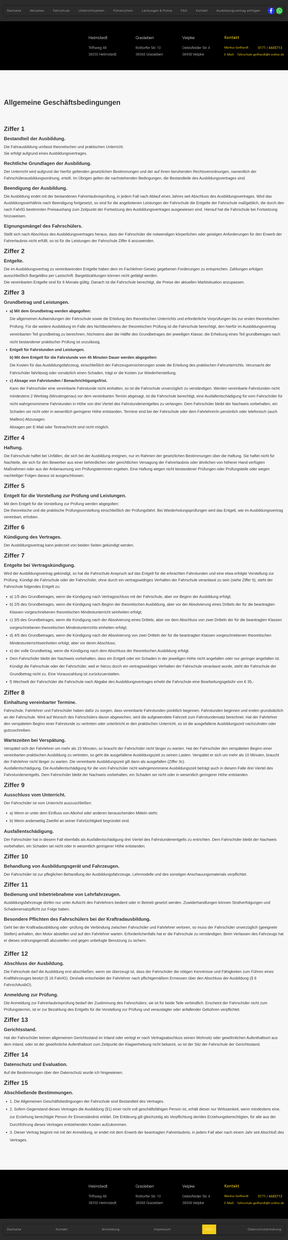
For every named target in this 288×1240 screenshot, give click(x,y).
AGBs (209, 1229)
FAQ (184, 10)
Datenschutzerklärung (264, 1229)
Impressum (162, 1229)
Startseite (14, 10)
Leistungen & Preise (157, 10)
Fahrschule (61, 10)
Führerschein (123, 10)
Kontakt (202, 10)
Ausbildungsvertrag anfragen (238, 10)
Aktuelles (37, 10)
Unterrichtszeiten (91, 10)
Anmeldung (110, 1229)
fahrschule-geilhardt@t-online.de (260, 54)
